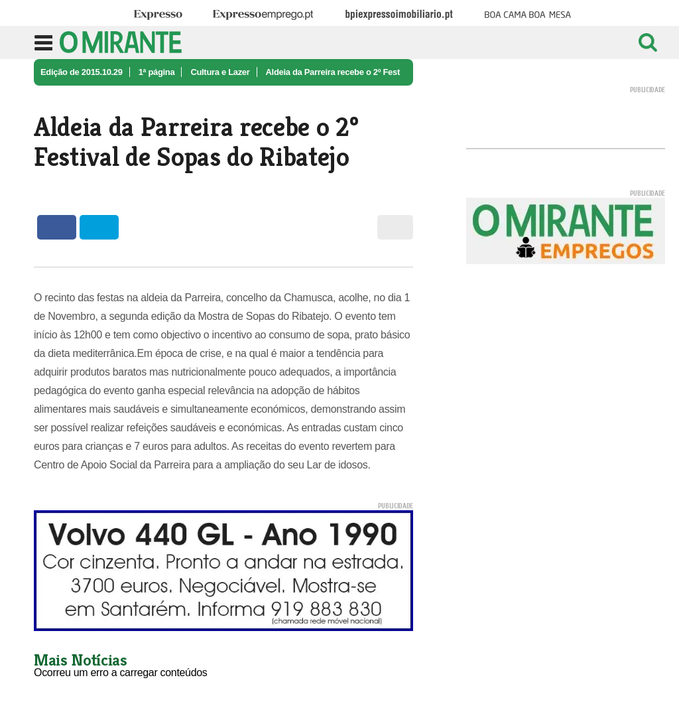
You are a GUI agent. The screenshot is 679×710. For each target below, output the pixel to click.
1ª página (157, 72)
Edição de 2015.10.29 (81, 72)
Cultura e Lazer (219, 72)
